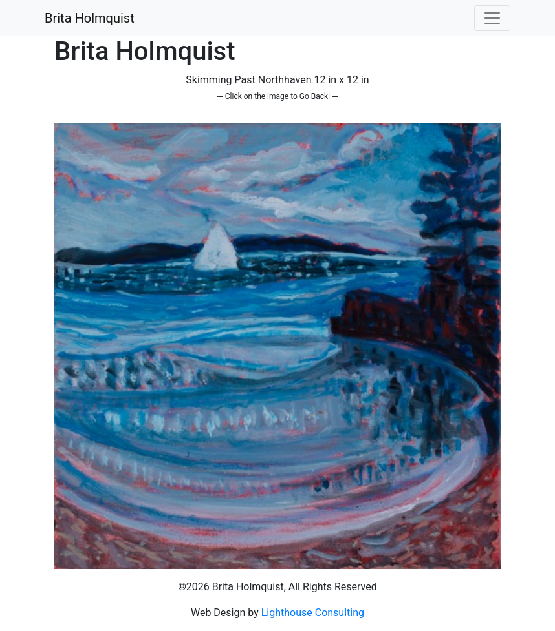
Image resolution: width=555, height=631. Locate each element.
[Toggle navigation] (492, 18)
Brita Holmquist (90, 18)
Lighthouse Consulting (312, 612)
